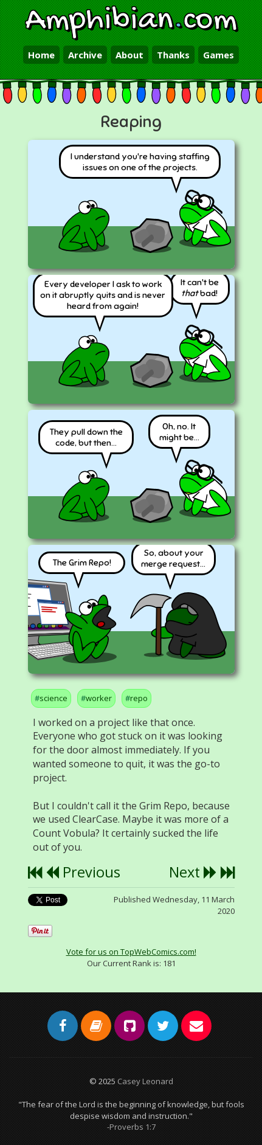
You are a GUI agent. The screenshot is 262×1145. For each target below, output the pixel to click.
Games (218, 55)
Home (41, 55)
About (129, 55)
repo (139, 698)
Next (193, 872)
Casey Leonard (145, 1081)
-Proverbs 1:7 (131, 1126)
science (53, 698)
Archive (85, 55)
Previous (83, 872)
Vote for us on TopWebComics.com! (131, 951)
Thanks (173, 55)
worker (99, 698)
